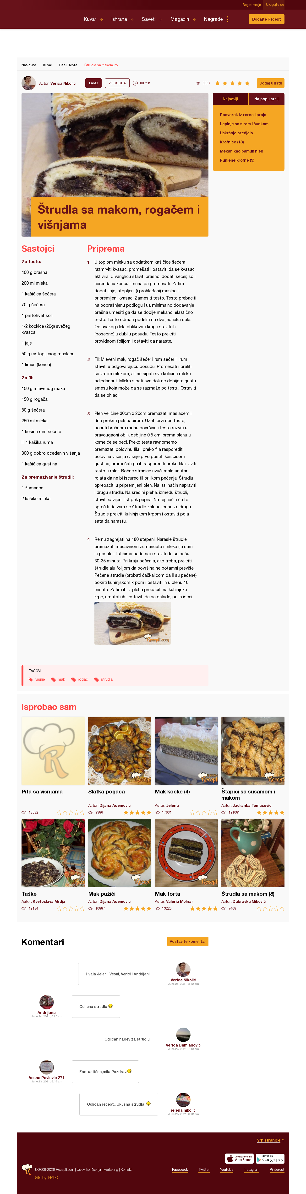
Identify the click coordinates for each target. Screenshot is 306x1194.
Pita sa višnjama (53, 766)
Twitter (204, 1169)
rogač (83, 679)
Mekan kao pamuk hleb (241, 151)
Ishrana (119, 19)
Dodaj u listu (270, 83)
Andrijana (47, 1012)
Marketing (111, 1169)
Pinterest (277, 1169)
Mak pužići (119, 865)
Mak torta (186, 865)
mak (61, 679)
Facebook (180, 1169)
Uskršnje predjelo (236, 132)
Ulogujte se (275, 5)
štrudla (107, 679)
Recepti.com (49, 17)
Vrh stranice (268, 1140)
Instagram (251, 1169)
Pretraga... (237, 19)
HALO (53, 1177)
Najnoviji (230, 98)
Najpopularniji (266, 98)
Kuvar (90, 19)
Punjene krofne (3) (237, 160)
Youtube (226, 1169)
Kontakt (126, 1169)
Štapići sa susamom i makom (252, 766)
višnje (40, 679)
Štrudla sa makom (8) (252, 865)
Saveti (149, 19)
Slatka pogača (119, 766)
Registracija (252, 5)
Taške (53, 865)
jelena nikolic (183, 1110)
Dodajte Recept (266, 19)
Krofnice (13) (232, 142)
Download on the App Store (239, 1159)
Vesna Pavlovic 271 (46, 1077)
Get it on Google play (270, 1159)
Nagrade (213, 19)
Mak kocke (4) (186, 766)
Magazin (179, 19)
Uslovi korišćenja (89, 1169)
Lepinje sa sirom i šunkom (244, 123)
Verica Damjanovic (183, 1045)
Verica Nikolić (63, 83)
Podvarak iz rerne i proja (243, 114)
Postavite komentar (188, 941)
